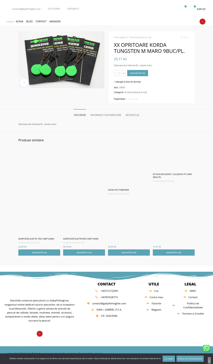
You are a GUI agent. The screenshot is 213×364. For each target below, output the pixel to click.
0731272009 (54, 8)
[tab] (80, 113)
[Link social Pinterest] (131, 99)
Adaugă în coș (137, 73)
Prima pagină (120, 37)
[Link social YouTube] (202, 22)
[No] (209, 360)
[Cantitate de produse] (120, 73)
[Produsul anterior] (182, 37)
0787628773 (73, 8)
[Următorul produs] (188, 37)
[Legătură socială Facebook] (126, 99)
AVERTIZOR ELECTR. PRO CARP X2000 (36, 238)
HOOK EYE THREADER (118, 189)
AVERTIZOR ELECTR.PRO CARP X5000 (80, 238)
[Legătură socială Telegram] (137, 99)
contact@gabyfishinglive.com (26, 8)
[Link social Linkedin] (134, 99)
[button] (39, 252)
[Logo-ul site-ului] (106, 8)
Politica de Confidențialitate (190, 359)
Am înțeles (169, 359)
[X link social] (129, 99)
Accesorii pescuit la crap (140, 37)
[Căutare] (166, 9)
